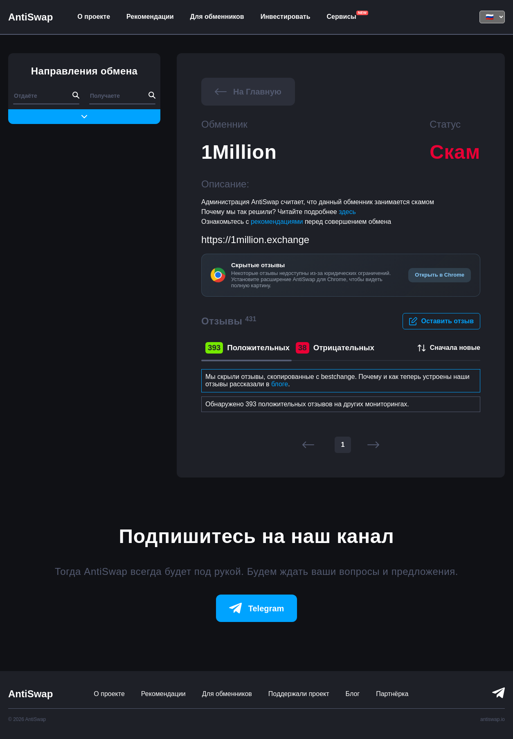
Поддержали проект (298, 693)
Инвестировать (285, 16)
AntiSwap (30, 17)
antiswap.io (492, 719)
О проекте (93, 16)
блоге (279, 384)
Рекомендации (150, 16)
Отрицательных (335, 348)
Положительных (247, 348)
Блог (353, 693)
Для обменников (217, 16)
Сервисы (341, 16)
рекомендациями (278, 221)
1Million (239, 152)
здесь (347, 211)
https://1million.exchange (255, 239)
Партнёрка (392, 693)
